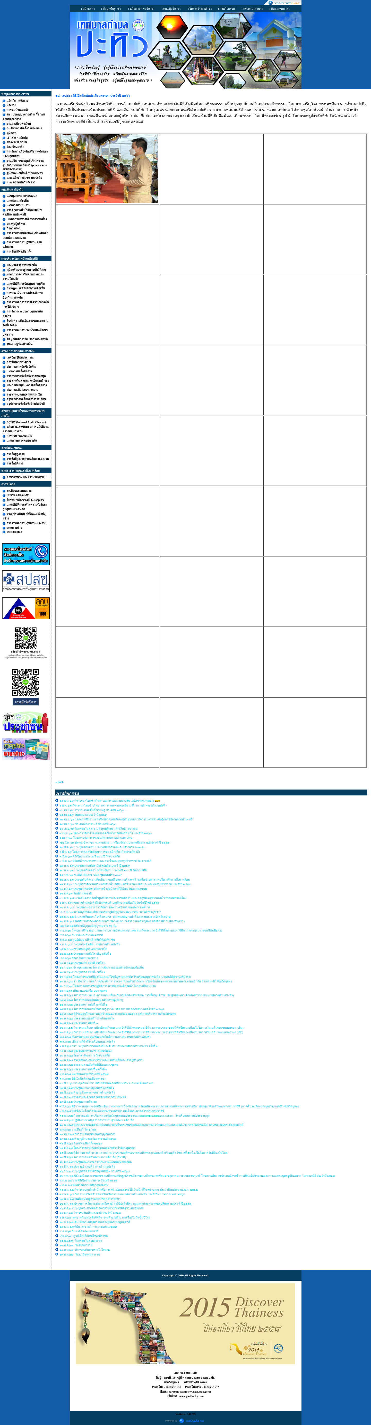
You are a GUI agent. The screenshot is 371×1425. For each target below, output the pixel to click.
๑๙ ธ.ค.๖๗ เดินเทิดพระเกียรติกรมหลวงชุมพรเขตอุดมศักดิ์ (94, 1222)
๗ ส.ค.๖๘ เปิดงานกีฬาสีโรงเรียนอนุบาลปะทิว (87, 1041)
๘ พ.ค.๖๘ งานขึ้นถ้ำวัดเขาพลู (77, 1129)
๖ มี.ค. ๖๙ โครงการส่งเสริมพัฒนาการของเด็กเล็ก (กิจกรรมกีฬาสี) (99, 851)
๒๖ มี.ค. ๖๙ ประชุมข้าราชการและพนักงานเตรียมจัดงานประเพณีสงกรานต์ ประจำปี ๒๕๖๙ (114, 842)
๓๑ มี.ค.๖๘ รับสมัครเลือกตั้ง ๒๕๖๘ (80, 1143)
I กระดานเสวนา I (252, 8)
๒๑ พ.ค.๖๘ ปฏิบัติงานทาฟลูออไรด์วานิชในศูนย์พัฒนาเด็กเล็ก (96, 1120)
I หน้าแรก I (88, 8)
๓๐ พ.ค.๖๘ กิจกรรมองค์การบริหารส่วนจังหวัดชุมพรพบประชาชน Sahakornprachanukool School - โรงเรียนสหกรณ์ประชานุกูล (134, 1115)
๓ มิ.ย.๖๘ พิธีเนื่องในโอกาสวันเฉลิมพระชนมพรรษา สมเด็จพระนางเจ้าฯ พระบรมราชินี (111, 1111)
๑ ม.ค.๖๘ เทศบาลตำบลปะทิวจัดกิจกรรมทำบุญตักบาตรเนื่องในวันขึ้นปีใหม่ (104, 1217)
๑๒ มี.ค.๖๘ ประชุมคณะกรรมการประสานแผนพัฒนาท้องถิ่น (95, 1161)
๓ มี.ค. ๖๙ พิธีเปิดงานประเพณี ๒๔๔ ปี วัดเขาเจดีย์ (89, 856)
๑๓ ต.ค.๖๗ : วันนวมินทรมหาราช (79, 1254)
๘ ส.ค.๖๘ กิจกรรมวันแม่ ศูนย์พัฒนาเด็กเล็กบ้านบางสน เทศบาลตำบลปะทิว (105, 1036)
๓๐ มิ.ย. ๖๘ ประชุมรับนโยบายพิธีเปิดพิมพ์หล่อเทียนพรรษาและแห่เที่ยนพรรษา (106, 1083)
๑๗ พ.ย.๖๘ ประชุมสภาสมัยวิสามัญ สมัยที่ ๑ (85, 953)
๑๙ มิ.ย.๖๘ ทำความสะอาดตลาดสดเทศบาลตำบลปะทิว (92, 1097)
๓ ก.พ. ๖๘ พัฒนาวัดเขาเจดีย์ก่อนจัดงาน (83, 1185)
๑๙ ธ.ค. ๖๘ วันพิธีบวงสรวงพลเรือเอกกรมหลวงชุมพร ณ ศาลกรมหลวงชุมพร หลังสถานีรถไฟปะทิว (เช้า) (122, 921)
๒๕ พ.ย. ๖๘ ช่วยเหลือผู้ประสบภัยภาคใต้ (83, 949)
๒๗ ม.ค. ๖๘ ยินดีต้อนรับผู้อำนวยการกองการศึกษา (89, 1198)
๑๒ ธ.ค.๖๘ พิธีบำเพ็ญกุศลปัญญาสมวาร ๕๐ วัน (88, 925)
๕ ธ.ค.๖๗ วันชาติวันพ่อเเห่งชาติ (78, 1231)
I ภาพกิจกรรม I (227, 8)
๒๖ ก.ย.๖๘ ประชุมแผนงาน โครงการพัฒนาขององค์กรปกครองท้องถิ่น (101, 967)
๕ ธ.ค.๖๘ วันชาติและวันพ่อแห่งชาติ (81, 935)
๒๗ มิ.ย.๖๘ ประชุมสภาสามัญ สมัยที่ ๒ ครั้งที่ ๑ (86, 1087)
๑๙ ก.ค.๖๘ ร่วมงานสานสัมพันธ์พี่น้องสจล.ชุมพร (89, 1064)
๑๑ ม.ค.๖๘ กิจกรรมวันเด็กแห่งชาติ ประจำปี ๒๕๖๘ (90, 1212)
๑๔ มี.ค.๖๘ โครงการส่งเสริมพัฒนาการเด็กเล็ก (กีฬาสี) (92, 1157)
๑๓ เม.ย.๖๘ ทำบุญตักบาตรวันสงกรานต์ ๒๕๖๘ (87, 1138)
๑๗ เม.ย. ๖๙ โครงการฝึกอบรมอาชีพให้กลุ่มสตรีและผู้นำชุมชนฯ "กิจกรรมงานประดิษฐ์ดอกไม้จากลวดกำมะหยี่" (126, 819)
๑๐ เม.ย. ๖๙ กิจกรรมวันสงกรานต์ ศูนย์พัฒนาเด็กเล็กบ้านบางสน (98, 828)
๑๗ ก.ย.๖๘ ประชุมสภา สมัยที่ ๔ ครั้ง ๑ (82, 972)
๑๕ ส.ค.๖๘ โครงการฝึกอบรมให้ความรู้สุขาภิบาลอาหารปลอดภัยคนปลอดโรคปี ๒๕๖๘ (111, 1009)
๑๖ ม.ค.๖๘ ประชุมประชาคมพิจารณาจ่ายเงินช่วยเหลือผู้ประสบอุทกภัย (101, 1208)
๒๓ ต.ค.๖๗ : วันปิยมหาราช (75, 1245)
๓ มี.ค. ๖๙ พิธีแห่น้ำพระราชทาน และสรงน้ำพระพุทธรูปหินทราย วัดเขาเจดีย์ (105, 861)
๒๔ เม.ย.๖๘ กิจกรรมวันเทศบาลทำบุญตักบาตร (87, 1134)
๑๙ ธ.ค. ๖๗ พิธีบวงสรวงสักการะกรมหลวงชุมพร (88, 1226)
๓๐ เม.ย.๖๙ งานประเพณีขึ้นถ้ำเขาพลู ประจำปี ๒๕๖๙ (91, 810)
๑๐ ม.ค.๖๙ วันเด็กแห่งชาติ (75, 893)
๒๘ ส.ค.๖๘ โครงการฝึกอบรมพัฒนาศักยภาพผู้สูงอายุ (91, 999)
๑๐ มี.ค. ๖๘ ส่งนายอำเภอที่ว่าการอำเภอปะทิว (87, 1166)
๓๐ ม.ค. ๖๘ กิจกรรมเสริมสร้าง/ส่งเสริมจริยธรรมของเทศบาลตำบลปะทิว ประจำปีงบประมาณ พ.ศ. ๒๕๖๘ (122, 1194)
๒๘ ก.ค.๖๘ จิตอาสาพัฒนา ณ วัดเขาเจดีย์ (84, 1055)
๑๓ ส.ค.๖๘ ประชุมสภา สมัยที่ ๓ (78, 1023)
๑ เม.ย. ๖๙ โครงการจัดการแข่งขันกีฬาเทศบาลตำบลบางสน (95, 837)
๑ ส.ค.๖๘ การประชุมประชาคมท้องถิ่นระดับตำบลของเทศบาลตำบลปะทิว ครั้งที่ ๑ (108, 1046)
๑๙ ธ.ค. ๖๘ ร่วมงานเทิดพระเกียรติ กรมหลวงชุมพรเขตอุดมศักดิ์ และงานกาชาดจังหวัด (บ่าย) (115, 916)
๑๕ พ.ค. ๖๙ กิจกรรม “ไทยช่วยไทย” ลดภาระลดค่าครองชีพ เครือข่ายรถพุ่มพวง (106, 800)
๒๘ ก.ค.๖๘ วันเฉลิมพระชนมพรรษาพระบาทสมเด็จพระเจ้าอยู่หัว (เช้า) (101, 1060)
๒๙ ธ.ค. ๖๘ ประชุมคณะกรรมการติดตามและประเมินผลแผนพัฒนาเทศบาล (105, 907)
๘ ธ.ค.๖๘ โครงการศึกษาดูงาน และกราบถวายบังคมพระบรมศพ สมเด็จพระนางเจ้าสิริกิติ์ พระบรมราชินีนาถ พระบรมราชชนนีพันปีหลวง (140, 930)
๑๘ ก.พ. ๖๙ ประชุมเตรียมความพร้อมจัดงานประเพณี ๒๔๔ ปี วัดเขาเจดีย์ (102, 870)
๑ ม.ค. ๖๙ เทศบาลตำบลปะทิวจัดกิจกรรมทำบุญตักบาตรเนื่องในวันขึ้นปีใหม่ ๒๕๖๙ (109, 902)
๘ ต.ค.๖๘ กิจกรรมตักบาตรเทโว (79, 958)
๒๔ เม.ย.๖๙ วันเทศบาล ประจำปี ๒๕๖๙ (83, 814)
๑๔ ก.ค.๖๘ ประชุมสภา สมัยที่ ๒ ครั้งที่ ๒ (83, 1069)
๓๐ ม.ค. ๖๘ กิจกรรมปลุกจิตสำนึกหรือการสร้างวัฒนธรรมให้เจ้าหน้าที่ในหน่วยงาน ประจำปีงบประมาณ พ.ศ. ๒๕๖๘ (128, 1189)
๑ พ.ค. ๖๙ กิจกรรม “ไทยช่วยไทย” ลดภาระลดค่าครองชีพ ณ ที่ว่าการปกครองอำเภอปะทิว (113, 805)
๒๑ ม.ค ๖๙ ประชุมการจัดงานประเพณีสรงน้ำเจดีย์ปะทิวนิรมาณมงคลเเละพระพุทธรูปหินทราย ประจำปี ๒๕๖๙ (125, 884)
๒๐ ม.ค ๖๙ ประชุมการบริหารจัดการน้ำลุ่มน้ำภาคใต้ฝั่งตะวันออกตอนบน (103, 888)
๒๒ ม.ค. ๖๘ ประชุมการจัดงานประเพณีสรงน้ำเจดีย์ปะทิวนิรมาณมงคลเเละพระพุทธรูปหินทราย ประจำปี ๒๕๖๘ (125, 1203)
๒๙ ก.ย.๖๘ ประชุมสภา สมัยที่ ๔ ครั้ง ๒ (82, 962)
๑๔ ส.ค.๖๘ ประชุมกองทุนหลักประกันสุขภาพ (86, 1018)
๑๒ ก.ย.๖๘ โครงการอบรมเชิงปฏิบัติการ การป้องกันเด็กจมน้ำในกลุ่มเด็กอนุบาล (107, 986)
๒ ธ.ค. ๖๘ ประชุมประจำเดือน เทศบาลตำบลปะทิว (89, 944)
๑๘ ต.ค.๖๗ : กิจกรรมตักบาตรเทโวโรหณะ (84, 1249)
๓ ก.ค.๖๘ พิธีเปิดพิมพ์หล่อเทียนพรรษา (82, 1078)
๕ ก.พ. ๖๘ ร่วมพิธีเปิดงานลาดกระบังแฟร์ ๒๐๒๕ (88, 1180)
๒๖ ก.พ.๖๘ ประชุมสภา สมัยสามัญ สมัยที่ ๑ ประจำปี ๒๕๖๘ (94, 1171)
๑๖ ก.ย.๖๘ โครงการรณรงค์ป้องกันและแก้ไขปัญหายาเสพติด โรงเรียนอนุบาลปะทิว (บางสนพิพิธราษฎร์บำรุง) (125, 976)
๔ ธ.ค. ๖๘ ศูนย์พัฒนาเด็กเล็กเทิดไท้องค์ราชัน (87, 939)
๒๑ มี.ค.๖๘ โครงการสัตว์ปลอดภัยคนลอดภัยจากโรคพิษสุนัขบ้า (97, 1148)
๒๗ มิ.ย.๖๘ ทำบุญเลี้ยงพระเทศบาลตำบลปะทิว (87, 1092)
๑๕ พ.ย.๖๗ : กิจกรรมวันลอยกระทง (80, 1240)
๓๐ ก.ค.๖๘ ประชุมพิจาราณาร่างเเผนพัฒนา (85, 1050)
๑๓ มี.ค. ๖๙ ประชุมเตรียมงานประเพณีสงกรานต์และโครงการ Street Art (102, 847)
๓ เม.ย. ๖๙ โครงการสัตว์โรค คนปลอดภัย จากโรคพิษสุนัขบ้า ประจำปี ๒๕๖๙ (105, 833)
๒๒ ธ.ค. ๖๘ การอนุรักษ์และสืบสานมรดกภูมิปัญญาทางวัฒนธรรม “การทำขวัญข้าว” (110, 911)
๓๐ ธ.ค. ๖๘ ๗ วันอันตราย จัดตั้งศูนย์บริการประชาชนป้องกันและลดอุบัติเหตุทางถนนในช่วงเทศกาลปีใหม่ (122, 898)
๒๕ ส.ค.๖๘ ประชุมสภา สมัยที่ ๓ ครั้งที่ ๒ (83, 1004)
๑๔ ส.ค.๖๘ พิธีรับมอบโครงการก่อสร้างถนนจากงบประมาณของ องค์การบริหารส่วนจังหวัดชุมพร (117, 1013)
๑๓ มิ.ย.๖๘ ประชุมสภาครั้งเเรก (78, 1101)
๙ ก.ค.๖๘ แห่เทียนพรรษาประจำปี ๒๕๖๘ (83, 1074)
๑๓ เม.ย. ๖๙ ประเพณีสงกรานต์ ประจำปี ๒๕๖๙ (87, 824)
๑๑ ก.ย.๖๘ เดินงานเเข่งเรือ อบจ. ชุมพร (83, 990)
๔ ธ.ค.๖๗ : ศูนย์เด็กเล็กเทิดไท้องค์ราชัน (83, 1236)
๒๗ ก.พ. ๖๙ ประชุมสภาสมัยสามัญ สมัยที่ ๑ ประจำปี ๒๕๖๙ (94, 865)
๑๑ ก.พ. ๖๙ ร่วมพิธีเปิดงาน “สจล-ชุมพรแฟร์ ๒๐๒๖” (90, 874)
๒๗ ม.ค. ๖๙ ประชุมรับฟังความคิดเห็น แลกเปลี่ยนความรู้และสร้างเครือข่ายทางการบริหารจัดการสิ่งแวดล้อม (124, 879)
